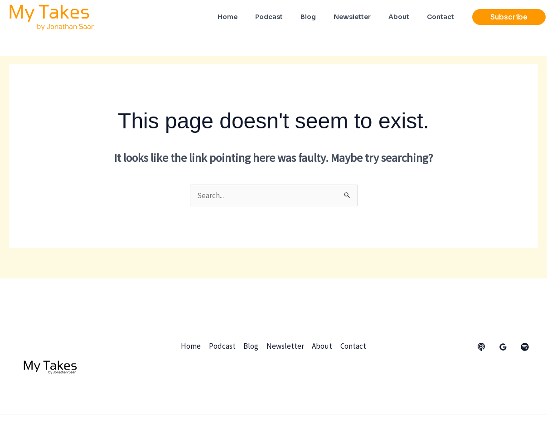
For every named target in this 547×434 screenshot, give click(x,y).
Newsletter (285, 346)
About (322, 346)
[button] (509, 17)
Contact (353, 346)
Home (192, 346)
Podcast (222, 346)
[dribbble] (525, 347)
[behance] (481, 347)
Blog (251, 346)
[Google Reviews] (503, 347)
